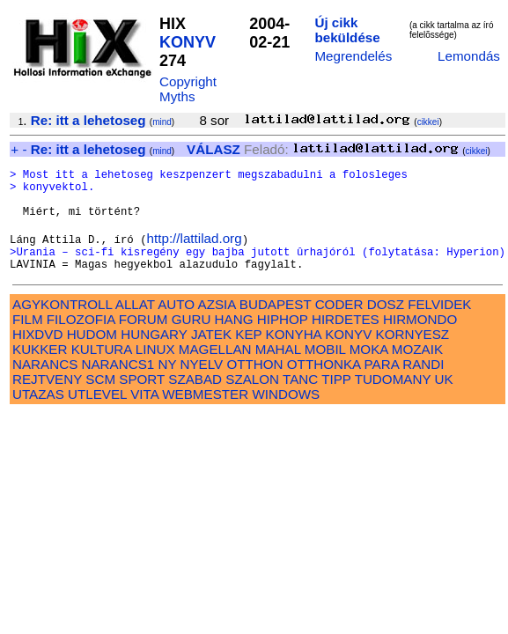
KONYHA (293, 355)
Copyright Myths (188, 89)
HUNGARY (154, 355)
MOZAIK (417, 370)
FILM (27, 340)
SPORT (142, 400)
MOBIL (325, 370)
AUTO (176, 325)
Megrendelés (353, 55)
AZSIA (217, 325)
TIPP (335, 400)
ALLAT (135, 325)
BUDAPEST (275, 325)
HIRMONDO (420, 340)
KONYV (187, 42)
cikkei (428, 122)
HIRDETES (345, 340)
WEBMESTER (205, 415)
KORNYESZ (413, 355)
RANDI (423, 385)
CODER (339, 325)
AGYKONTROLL (62, 325)
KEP (248, 355)
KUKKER (39, 370)
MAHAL (278, 370)
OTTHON (254, 385)
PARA (381, 385)
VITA (144, 415)
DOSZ (385, 325)
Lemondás (469, 55)
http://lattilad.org (194, 254)
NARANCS (44, 385)
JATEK (211, 355)
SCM (100, 400)
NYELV (202, 385)
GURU (191, 340)
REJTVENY (47, 400)
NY (167, 385)
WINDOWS (286, 415)
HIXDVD (37, 355)
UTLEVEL (97, 415)
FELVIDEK (439, 325)
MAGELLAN (215, 370)
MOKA (369, 370)
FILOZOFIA (81, 340)
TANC (300, 400)
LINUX (155, 370)
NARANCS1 (118, 385)
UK (444, 400)
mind (162, 122)
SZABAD (195, 400)
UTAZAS (38, 415)
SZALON (252, 400)
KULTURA (101, 370)
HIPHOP (282, 340)
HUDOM (92, 355)
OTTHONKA (324, 385)
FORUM (143, 340)
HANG (234, 340)
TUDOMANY (393, 400)
